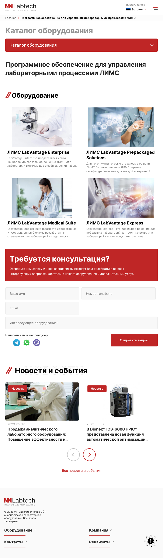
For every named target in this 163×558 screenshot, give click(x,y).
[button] (89, 454)
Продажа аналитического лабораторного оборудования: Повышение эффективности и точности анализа (36, 434)
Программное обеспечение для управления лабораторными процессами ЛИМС (78, 17)
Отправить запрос (134, 340)
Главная (12, 17)
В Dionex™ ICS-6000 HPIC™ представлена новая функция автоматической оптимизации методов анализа (116, 434)
